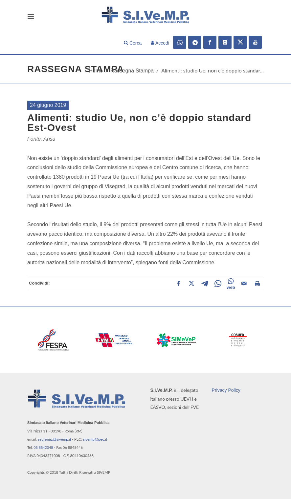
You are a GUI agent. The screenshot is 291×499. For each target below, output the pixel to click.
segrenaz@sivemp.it (54, 439)
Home (96, 70)
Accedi (160, 43)
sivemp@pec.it (95, 439)
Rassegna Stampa (132, 70)
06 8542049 (43, 447)
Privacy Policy (226, 390)
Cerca (133, 43)
